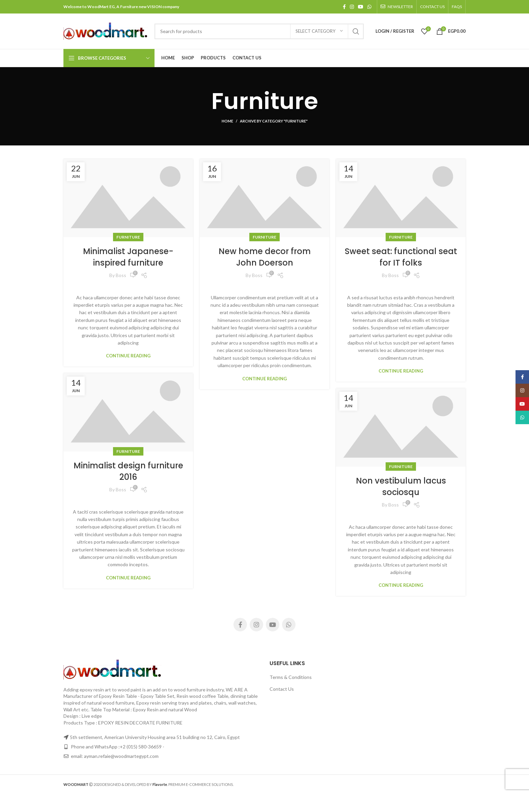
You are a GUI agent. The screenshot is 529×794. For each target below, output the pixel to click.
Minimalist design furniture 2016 (128, 471)
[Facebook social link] (344, 6)
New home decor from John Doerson (265, 257)
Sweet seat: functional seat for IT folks (401, 257)
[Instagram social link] (352, 6)
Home (227, 121)
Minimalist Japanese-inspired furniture (128, 257)
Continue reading (128, 356)
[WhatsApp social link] (369, 6)
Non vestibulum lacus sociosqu (401, 486)
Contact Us (282, 689)
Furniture (128, 237)
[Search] (259, 31)
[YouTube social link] (360, 6)
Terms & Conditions (291, 677)
